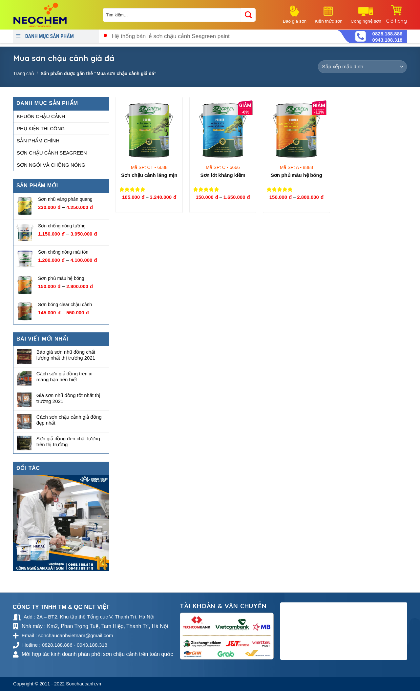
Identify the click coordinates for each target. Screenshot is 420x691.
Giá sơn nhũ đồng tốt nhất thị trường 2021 (68, 398)
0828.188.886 (387, 33)
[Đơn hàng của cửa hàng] (362, 66)
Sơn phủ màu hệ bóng (296, 175)
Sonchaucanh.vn (83, 683)
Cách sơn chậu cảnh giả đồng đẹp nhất (69, 420)
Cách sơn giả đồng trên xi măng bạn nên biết (64, 376)
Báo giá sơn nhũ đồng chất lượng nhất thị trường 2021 (65, 355)
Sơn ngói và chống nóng (51, 165)
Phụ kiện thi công (41, 128)
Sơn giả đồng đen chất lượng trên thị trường (68, 441)
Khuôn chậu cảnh (41, 116)
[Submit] (248, 15)
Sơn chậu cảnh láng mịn (149, 175)
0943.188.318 (387, 39)
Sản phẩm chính (38, 140)
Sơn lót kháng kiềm (222, 175)
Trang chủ (23, 73)
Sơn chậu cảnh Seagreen (52, 153)
